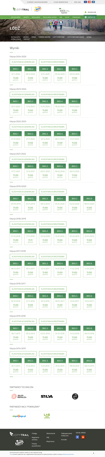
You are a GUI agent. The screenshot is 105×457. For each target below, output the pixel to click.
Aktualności (16, 17)
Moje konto (50, 441)
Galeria (26, 37)
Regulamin (36, 17)
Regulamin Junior (50, 17)
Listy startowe (59, 37)
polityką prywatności (68, 454)
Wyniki (89, 37)
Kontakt (27, 39)
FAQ (61, 17)
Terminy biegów (44, 37)
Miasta (26, 17)
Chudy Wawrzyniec (61, 2)
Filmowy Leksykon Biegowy (37, 2)
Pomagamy (76, 17)
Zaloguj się (90, 12)
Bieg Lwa (77, 2)
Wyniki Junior (16, 39)
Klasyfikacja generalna (23, 62)
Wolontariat (50, 433)
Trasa (33, 37)
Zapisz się (90, 17)
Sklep (67, 17)
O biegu (34, 433)
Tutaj (11, 454)
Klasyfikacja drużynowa (52, 62)
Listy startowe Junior (75, 37)
